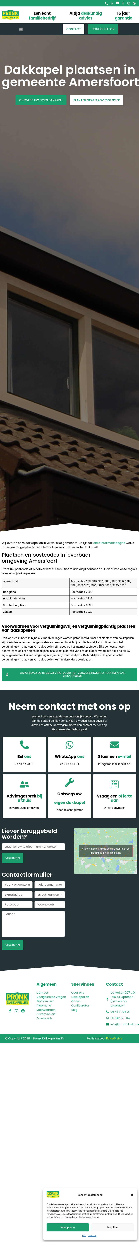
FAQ (84, 1235)
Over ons (92, 1235)
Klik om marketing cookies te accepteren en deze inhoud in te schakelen (106, 850)
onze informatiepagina (109, 543)
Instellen (112, 1227)
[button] (132, 1195)
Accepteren (68, 1227)
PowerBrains (114, 1038)
